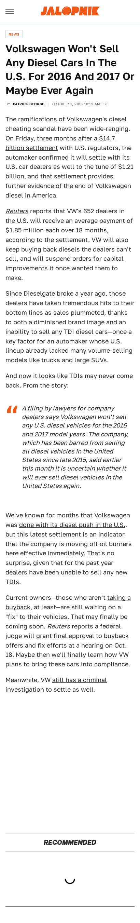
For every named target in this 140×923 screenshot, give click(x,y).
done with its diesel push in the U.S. (72, 524)
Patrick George (28, 104)
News (14, 34)
